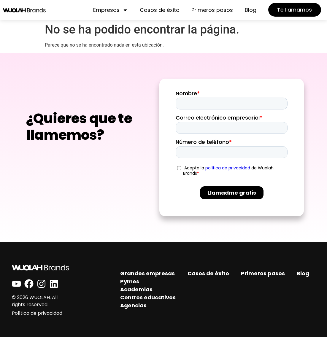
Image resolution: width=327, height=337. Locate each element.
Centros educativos (148, 297)
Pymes (129, 281)
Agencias (133, 305)
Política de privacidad (37, 313)
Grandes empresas (147, 273)
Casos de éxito (159, 10)
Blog (249, 10)
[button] (294, 10)
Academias (136, 289)
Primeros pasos (211, 10)
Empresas (109, 10)
